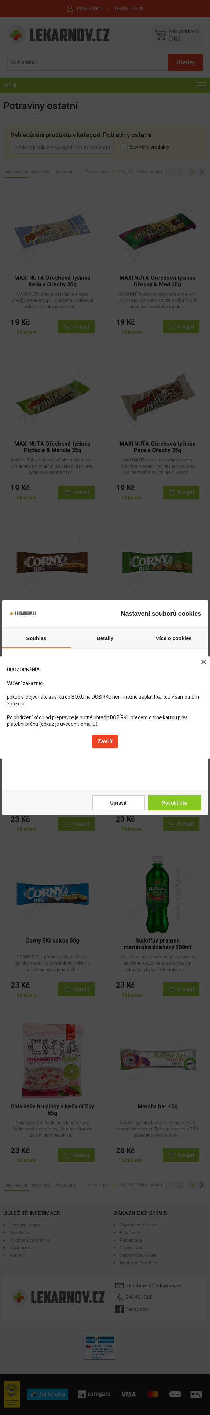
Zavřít (105, 741)
